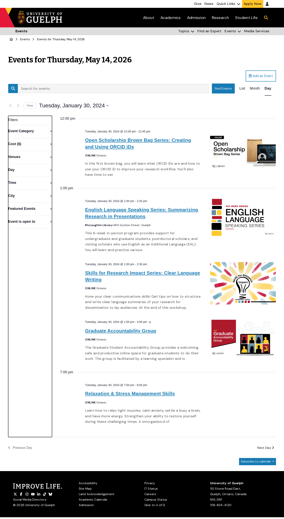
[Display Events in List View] (242, 89)
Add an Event (259, 76)
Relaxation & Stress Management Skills (130, 394)
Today (30, 106)
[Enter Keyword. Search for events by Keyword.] (113, 89)
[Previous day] (10, 106)
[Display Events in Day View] (268, 89)
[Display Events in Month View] (255, 89)
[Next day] (18, 106)
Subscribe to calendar (255, 463)
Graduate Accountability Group (120, 331)
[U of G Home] (11, 39)
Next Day (265, 449)
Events (25, 39)
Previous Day (20, 448)
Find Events (223, 89)
